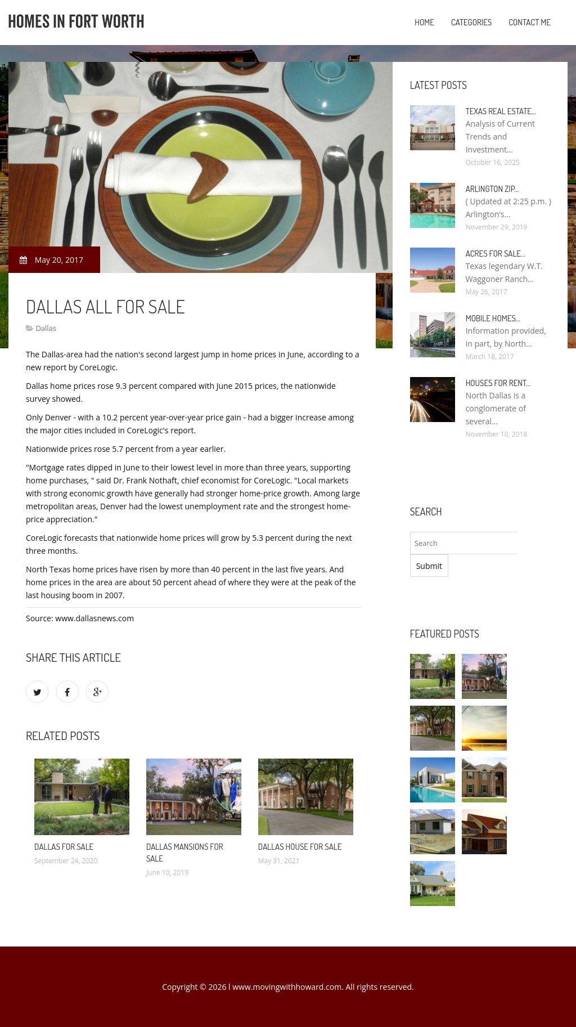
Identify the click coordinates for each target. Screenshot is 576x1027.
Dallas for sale (63, 846)
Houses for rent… (498, 383)
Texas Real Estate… (501, 111)
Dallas (45, 328)
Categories (471, 22)
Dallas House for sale (300, 846)
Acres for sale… (495, 253)
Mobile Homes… (493, 318)
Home (424, 22)
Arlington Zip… (492, 188)
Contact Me (529, 22)
